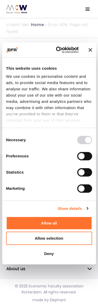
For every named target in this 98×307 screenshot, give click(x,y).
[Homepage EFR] (16, 9)
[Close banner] (90, 50)
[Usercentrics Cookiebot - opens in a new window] (58, 49)
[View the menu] (87, 9)
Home (37, 25)
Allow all (49, 223)
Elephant (58, 300)
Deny (49, 253)
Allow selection (49, 238)
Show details (70, 208)
